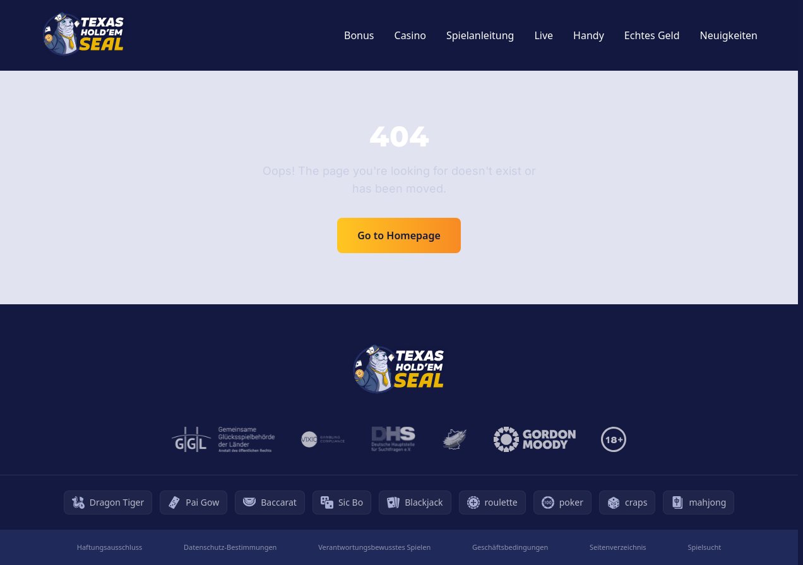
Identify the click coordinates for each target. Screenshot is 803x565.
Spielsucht (704, 547)
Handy (588, 35)
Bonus (359, 35)
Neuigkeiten (729, 35)
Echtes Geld (652, 35)
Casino (410, 35)
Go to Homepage (399, 235)
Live (543, 35)
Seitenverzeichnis (618, 547)
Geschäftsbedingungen (510, 547)
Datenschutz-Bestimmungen (230, 547)
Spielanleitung (480, 35)
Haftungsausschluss (109, 547)
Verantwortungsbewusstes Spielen (374, 547)
